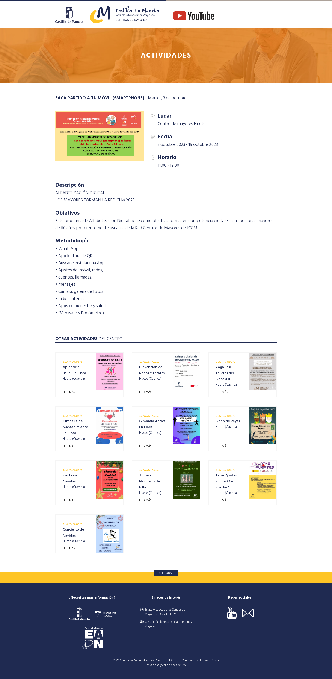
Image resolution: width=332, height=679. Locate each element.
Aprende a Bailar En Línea (74, 370)
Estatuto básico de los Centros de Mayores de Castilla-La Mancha (165, 612)
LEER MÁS (69, 392)
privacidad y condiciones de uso (166, 665)
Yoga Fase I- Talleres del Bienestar (225, 373)
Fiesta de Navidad (70, 478)
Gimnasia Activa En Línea (152, 424)
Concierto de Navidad (73, 532)
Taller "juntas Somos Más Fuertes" (226, 481)
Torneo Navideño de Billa (149, 481)
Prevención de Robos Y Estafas (152, 370)
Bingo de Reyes (228, 421)
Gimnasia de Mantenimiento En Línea (75, 427)
